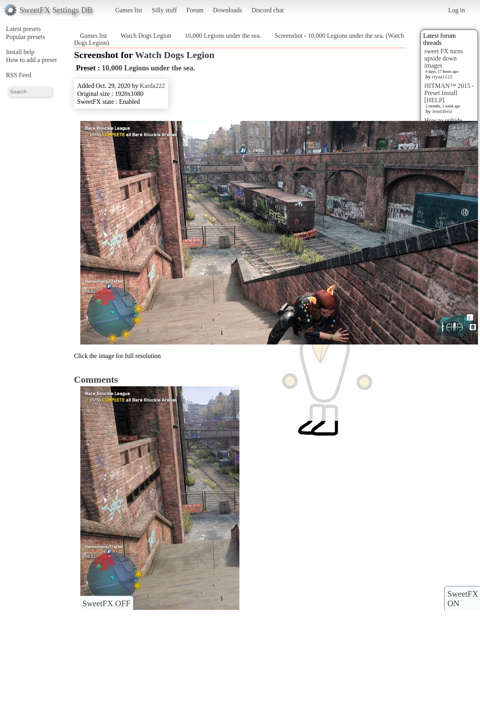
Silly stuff (164, 10)
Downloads (227, 10)
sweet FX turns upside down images (443, 58)
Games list (128, 10)
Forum (195, 10)
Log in (456, 10)
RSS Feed (18, 75)
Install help (20, 52)
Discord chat (267, 10)
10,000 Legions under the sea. (223, 35)
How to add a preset (31, 59)
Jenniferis (442, 111)
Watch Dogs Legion (145, 35)
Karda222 (152, 85)
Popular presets (25, 36)
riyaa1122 (442, 77)
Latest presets (23, 28)
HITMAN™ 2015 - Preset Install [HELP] (449, 92)
